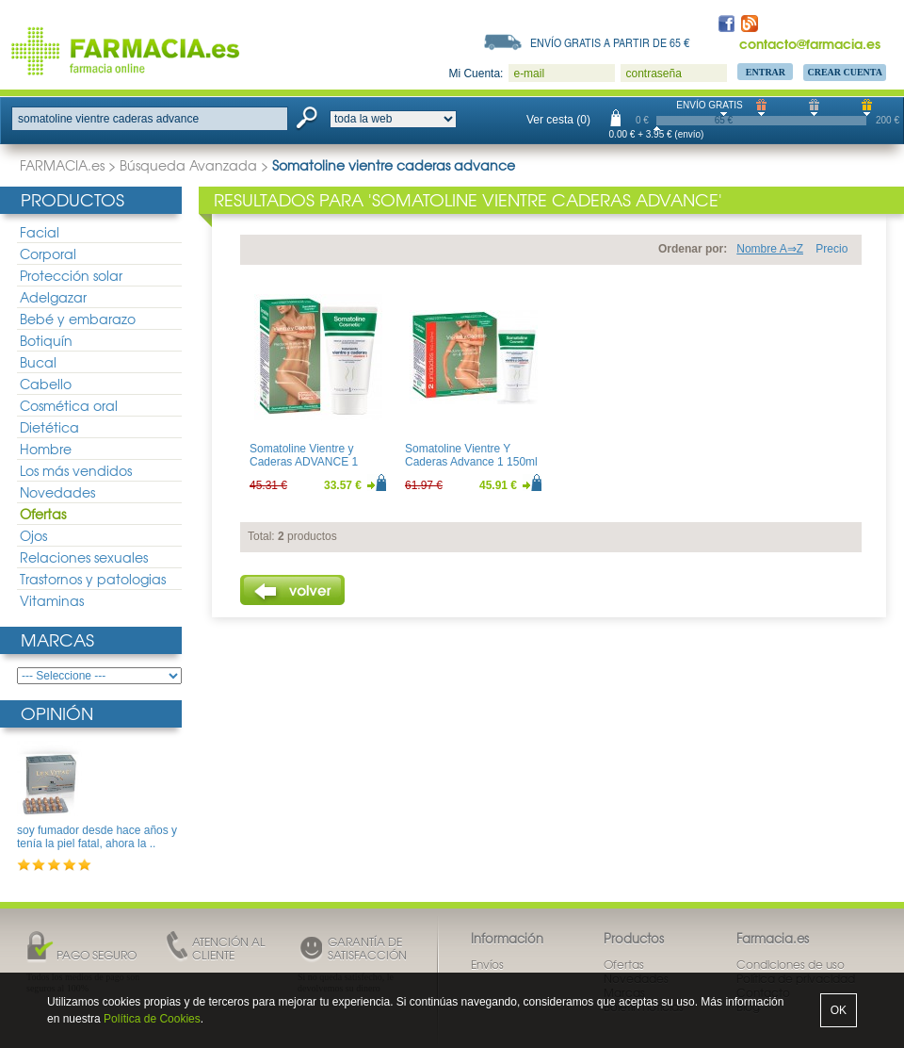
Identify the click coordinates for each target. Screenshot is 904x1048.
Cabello (46, 383)
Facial (39, 231)
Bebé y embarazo (78, 318)
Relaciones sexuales (84, 557)
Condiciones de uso (790, 964)
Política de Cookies (152, 1018)
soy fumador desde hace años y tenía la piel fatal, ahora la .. (97, 837)
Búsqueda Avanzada (188, 165)
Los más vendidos (76, 470)
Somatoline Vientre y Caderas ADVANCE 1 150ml (304, 462)
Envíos (487, 964)
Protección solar (71, 275)
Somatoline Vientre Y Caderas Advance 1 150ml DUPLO (471, 462)
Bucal (38, 361)
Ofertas (43, 513)
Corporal (48, 253)
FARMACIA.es (62, 165)
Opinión (57, 713)
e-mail (528, 73)
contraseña (653, 73)
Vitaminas (52, 600)
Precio (831, 248)
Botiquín (46, 340)
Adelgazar (53, 296)
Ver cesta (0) (558, 119)
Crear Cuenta (844, 72)
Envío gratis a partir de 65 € (610, 42)
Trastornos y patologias (93, 578)
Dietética (49, 427)
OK (839, 1010)
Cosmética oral (69, 405)
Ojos (33, 535)
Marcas (57, 639)
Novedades (57, 492)
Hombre (46, 448)
